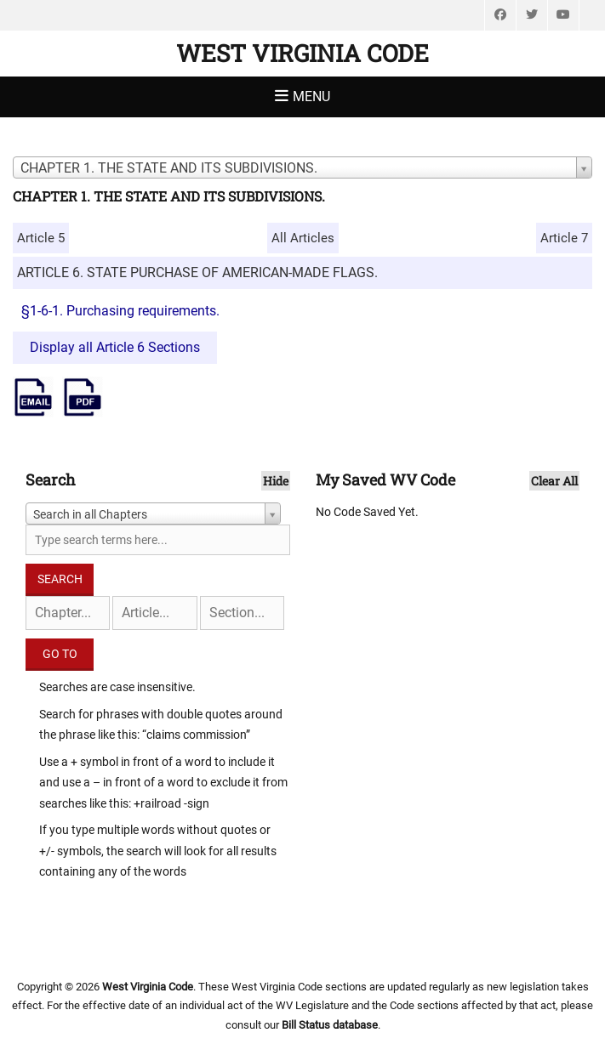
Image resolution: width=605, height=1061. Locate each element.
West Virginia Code (302, 53)
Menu (311, 96)
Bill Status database (330, 1024)
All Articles (302, 238)
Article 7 (564, 238)
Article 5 (41, 238)
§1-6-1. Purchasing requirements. (120, 311)
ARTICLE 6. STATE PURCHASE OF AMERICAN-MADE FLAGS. (197, 272)
